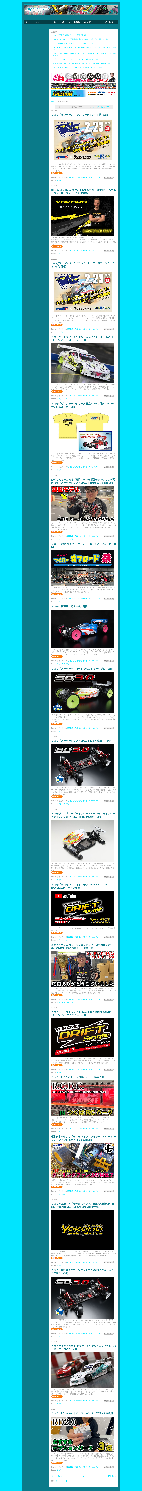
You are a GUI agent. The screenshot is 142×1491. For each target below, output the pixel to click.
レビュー (54, 22)
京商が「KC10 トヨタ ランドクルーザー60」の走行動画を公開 (75, 59)
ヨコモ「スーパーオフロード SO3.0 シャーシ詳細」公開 (82, 668)
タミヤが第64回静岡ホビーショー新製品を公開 (70, 35)
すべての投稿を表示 (101, 107)
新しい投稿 (56, 1476)
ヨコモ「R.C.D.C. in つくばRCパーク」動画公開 (77, 1077)
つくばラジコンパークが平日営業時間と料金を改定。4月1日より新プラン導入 (81, 39)
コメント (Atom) (61, 1481)
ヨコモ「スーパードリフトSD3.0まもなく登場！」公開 (81, 740)
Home (53, 101)
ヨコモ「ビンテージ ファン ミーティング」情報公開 (79, 114)
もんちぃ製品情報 (74, 22)
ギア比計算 (87, 22)
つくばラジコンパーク (65, 332)
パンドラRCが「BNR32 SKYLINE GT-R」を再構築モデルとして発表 (77, 67)
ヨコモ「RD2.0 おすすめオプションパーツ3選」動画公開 (82, 1413)
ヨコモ (59, 180)
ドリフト (60, 399)
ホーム (28, 22)
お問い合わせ (109, 22)
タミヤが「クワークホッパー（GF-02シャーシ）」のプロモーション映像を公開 (81, 63)
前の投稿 (112, 1476)
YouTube (97, 22)
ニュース (37, 22)
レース (46, 22)
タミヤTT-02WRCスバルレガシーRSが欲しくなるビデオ (73, 43)
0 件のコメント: (95, 177)
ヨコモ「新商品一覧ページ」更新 (69, 606)
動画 (63, 22)
